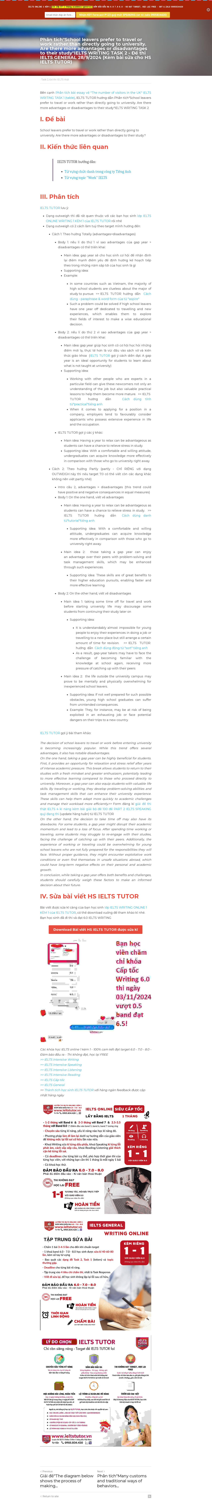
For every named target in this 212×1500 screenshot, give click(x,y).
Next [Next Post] (112, 1442)
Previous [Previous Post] (46, 1442)
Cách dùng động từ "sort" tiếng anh (144, 592)
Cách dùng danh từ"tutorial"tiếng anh (99, 485)
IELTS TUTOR (50, 208)
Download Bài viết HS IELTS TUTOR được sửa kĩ (106, 843)
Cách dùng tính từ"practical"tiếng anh (140, 384)
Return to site (49, 1462)
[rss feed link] (170, 1462)
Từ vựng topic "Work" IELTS (86, 178)
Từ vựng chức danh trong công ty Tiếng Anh (98, 171)
